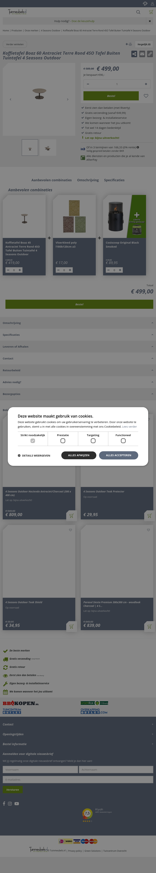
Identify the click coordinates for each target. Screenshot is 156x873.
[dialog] (78, 436)
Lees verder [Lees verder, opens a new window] (129, 426)
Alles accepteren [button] (118, 455)
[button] (34, 455)
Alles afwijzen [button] (79, 455)
